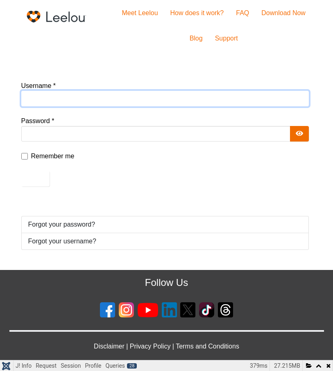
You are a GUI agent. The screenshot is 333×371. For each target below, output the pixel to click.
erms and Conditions (209, 346)
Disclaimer (109, 346)
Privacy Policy (150, 346)
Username (38, 85)
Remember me (53, 156)
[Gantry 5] (56, 16)
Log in (36, 178)
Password (37, 120)
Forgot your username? (62, 241)
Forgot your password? (61, 224)
